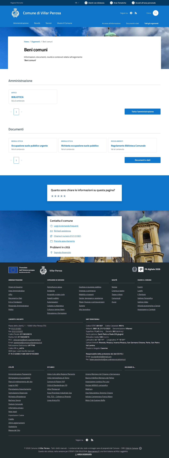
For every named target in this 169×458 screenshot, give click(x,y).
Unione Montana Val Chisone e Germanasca (102, 374)
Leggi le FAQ (13, 385)
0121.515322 (17, 331)
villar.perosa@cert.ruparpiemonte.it (27, 339)
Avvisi (114, 301)
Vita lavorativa (84, 309)
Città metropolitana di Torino (58, 377)
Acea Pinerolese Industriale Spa (59, 392)
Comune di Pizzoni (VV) (56, 381)
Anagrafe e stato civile (56, 294)
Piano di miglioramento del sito (20, 381)
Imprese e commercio (87, 290)
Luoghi (140, 290)
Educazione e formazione (57, 313)
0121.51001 (16, 328)
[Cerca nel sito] (155, 13)
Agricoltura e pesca (54, 287)
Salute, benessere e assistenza (91, 298)
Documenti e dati (142, 160)
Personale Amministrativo (18, 305)
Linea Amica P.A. (53, 400)
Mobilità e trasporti (86, 294)
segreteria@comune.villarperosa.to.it (28, 342)
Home (26, 41)
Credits (11, 419)
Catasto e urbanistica (55, 305)
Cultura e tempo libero (55, 309)
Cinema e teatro (118, 290)
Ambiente (51, 290)
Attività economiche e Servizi (149, 305)
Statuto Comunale (15, 404)
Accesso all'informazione (111, 23)
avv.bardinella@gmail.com (101, 356)
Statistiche (12, 426)
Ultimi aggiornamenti (16, 422)
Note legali (12, 411)
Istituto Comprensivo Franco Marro (98, 396)
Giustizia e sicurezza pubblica (90, 287)
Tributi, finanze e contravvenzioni (91, 301)
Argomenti (35, 41)
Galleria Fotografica (145, 298)
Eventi (140, 287)
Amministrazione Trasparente (19, 374)
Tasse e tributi (117, 294)
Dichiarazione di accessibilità (19, 377)
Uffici (14, 92)
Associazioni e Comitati (146, 309)
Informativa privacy (15, 407)
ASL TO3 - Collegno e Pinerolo (59, 396)
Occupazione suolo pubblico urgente (29, 145)
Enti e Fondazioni (15, 301)
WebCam (88, 389)
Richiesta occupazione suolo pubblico (80, 145)
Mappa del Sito (14, 430)
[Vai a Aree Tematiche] (118, 3)
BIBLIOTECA (17, 97)
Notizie (114, 287)
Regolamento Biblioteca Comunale (128, 145)
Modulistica (17, 141)
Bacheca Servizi (14, 400)
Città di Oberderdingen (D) (57, 385)
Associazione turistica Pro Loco (97, 381)
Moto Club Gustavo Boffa (95, 400)
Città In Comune (132, 448)
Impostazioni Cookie (16, 415)
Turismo (82, 305)
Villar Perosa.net (53, 389)
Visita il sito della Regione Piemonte (61, 374)
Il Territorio (142, 294)
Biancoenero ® (93, 451)
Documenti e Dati (15, 298)
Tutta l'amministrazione (143, 111)
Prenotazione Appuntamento (19, 389)
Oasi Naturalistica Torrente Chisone (99, 392)
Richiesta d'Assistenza (17, 396)
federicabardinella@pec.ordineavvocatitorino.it (108, 359)
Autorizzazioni (52, 301)
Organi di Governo (15, 287)
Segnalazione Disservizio (17, 392)
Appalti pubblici (53, 298)
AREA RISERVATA (83, 454)
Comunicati (116, 298)
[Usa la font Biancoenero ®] (94, 3)
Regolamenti (117, 141)
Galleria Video (143, 301)
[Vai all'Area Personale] (143, 3)
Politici (10, 309)
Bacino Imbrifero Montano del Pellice (99, 377)
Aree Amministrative (16, 290)
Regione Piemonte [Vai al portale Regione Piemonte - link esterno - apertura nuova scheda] (17, 3)
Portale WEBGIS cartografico (96, 385)
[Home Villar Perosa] (36, 13)
